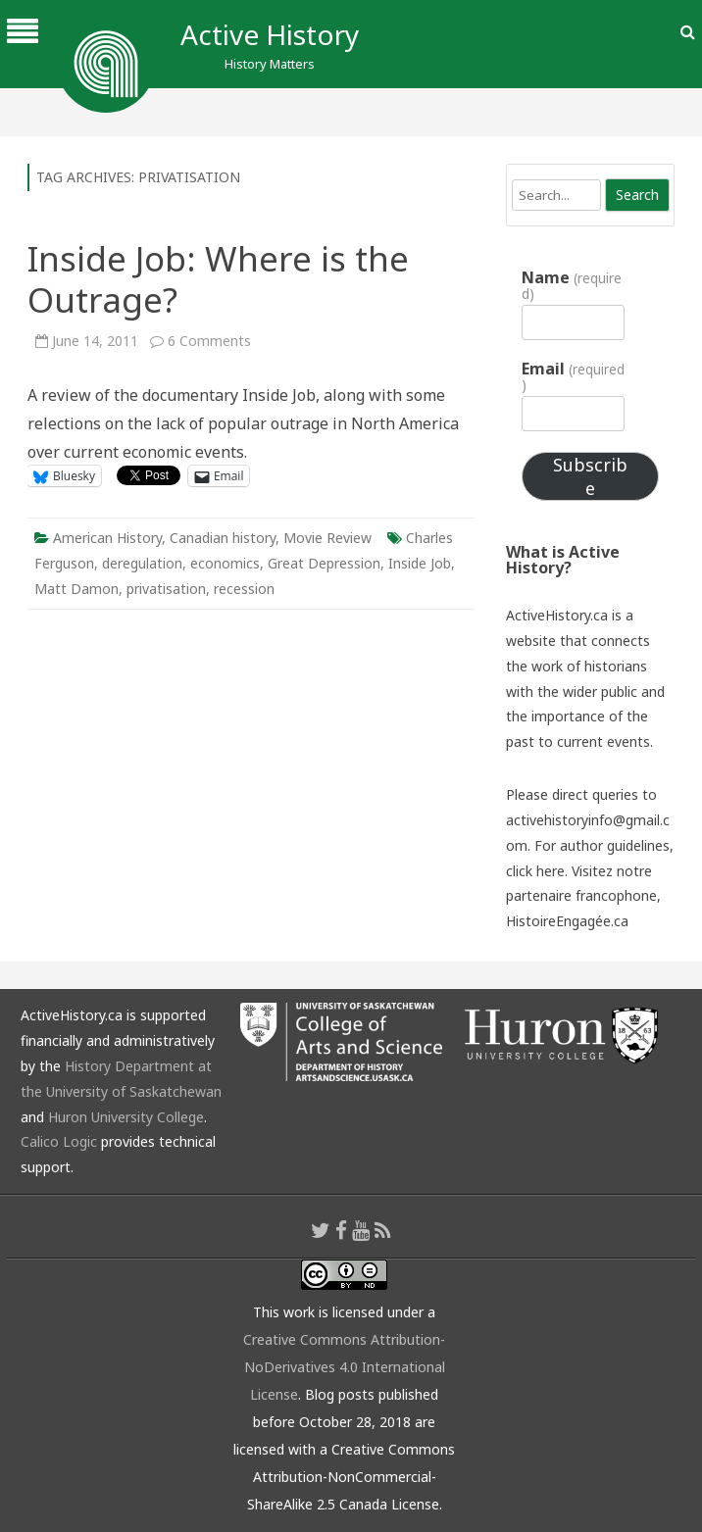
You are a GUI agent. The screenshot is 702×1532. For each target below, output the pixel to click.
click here (535, 871)
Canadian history (223, 537)
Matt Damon (76, 588)
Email (573, 376)
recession (244, 588)
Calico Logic (59, 1141)
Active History (269, 34)
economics (225, 563)
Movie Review (327, 537)
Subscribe (590, 476)
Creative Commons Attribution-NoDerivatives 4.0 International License (344, 1367)
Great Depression (324, 563)
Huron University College (126, 1117)
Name (571, 285)
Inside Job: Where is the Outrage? (218, 278)
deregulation (142, 563)
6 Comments (209, 340)
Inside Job (419, 563)
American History (107, 537)
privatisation (166, 588)
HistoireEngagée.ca (567, 921)
